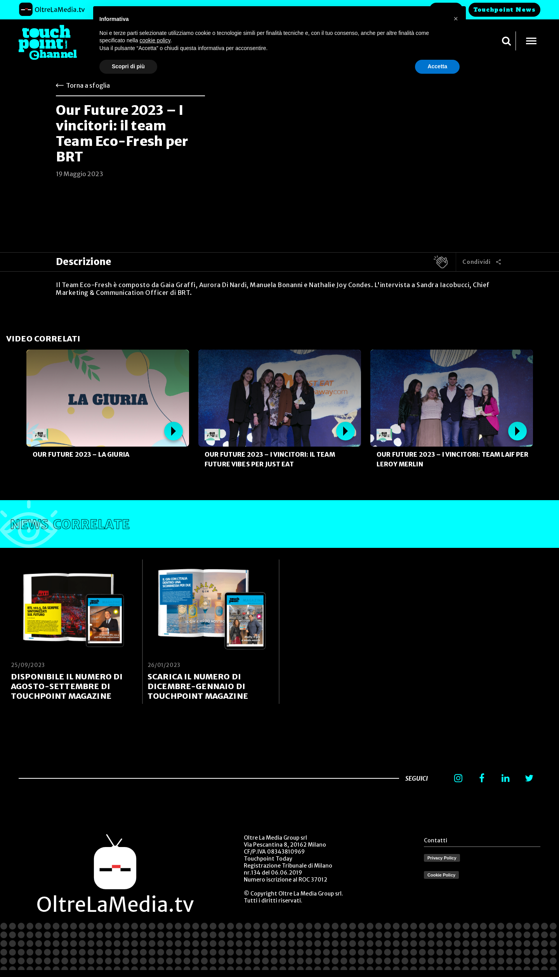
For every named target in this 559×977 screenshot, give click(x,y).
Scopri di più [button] (128, 66)
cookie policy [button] (155, 40)
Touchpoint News (504, 10)
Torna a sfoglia (88, 85)
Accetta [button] (437, 66)
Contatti (435, 840)
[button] (456, 18)
